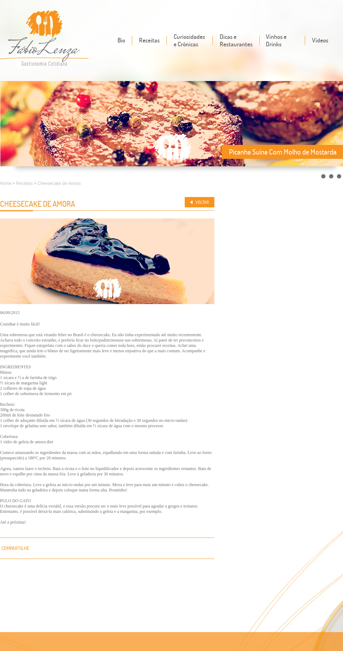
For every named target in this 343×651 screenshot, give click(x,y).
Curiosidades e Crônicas (189, 40)
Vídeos (320, 40)
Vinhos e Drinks (276, 40)
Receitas (149, 40)
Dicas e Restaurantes (236, 40)
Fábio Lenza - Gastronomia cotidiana (44, 38)
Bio (121, 40)
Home (5, 183)
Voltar (202, 202)
